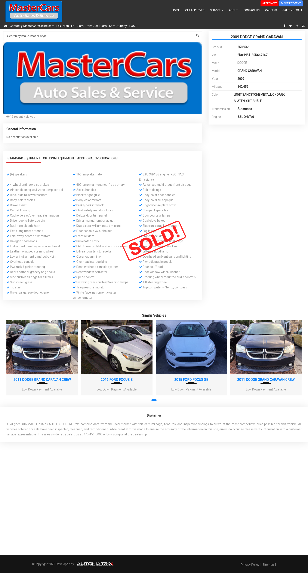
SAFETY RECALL (293, 10)
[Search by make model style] (102, 36)
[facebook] (285, 26)
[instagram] (297, 26)
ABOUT (233, 10)
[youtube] (303, 26)
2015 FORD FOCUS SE (191, 379)
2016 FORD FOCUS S (117, 379)
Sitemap (268, 564)
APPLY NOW (269, 3)
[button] (198, 45)
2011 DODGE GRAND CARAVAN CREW (42, 379)
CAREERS (271, 10)
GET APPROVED (194, 10)
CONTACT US (251, 10)
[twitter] (291, 26)
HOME (176, 10)
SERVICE (216, 10)
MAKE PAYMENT (291, 3)
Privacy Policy (250, 564)
